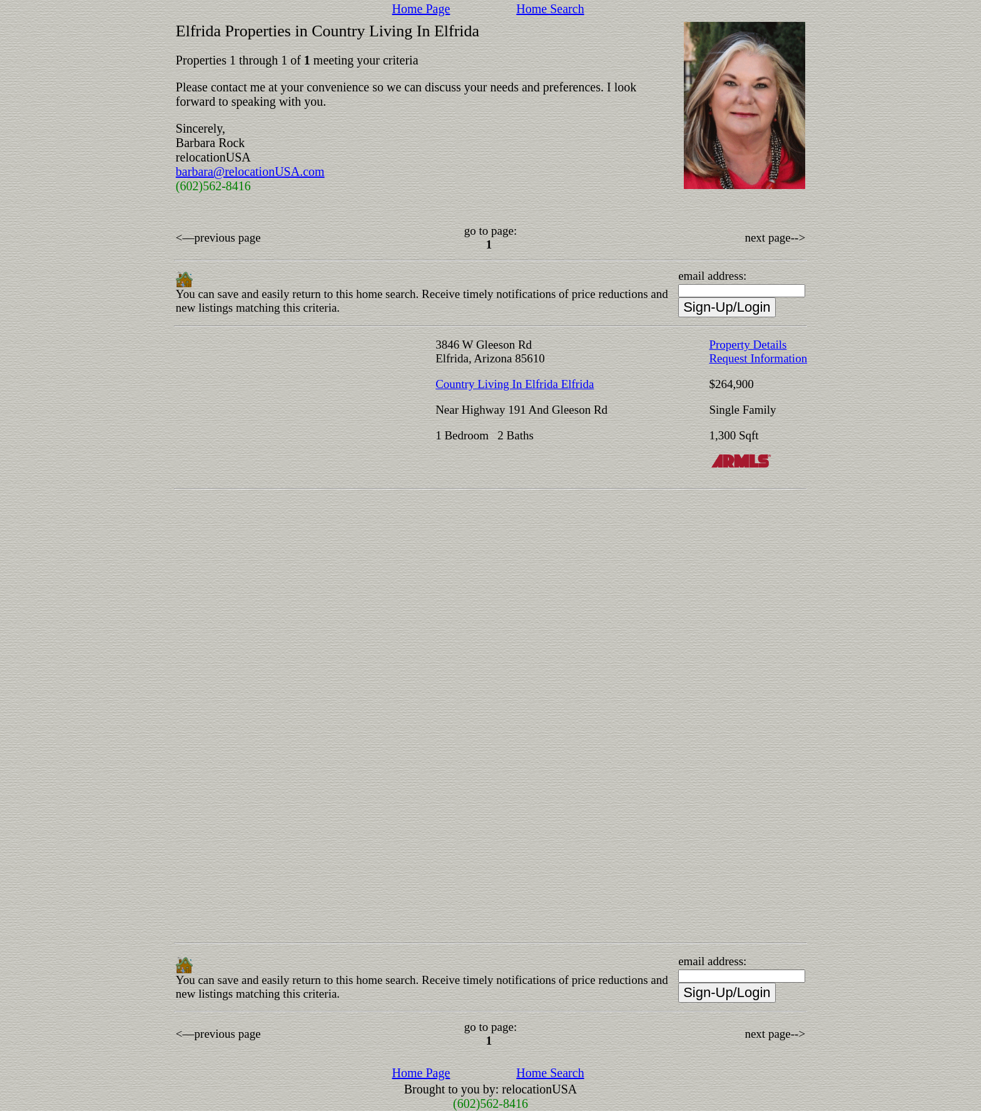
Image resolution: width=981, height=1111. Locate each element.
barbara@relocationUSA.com (250, 171)
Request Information (758, 358)
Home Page (421, 9)
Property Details (747, 344)
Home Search (550, 9)
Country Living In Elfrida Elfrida (514, 384)
